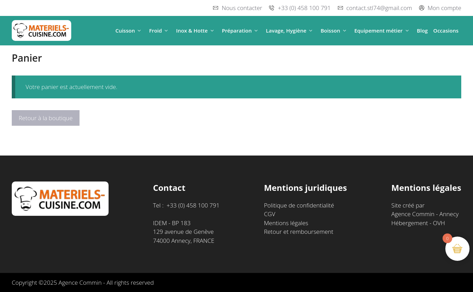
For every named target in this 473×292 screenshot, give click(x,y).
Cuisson (129, 31)
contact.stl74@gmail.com (379, 8)
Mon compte (444, 8)
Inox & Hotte (196, 31)
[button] (139, 31)
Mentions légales (286, 223)
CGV (269, 214)
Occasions (445, 30)
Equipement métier (382, 31)
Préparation (241, 31)
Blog (422, 30)
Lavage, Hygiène (290, 31)
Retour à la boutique (46, 118)
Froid (159, 31)
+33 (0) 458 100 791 (304, 8)
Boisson (335, 31)
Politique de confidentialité (299, 205)
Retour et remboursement (298, 232)
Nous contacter (242, 8)
